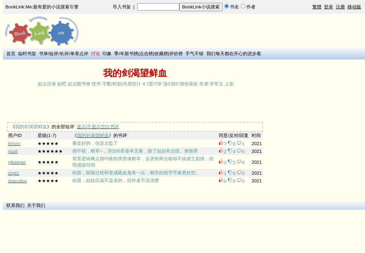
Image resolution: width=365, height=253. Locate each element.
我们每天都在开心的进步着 (233, 53)
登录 (328, 6)
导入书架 (122, 6)
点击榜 (146, 53)
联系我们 (15, 205)
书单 (43, 53)
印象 (107, 53)
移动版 (354, 6)
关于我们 (36, 205)
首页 (10, 53)
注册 (340, 6)
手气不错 (194, 53)
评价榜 (176, 53)
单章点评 (79, 53)
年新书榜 (129, 53)
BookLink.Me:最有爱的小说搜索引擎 (42, 6)
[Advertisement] (132, 105)
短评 (53, 53)
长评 (64, 53)
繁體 (316, 6)
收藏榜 (161, 53)
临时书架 (27, 53)
